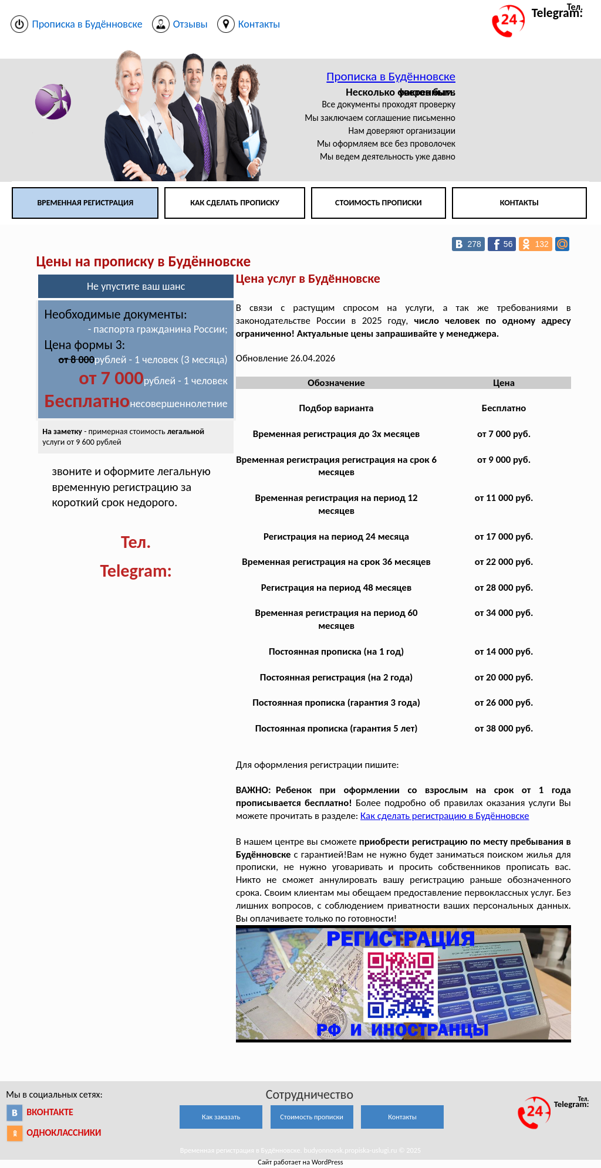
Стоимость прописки (378, 203)
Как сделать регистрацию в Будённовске (444, 816)
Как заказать (221, 1116)
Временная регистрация (85, 203)
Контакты (519, 203)
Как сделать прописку (234, 203)
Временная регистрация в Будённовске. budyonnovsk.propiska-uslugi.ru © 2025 (300, 1150)
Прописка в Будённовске (390, 76)
